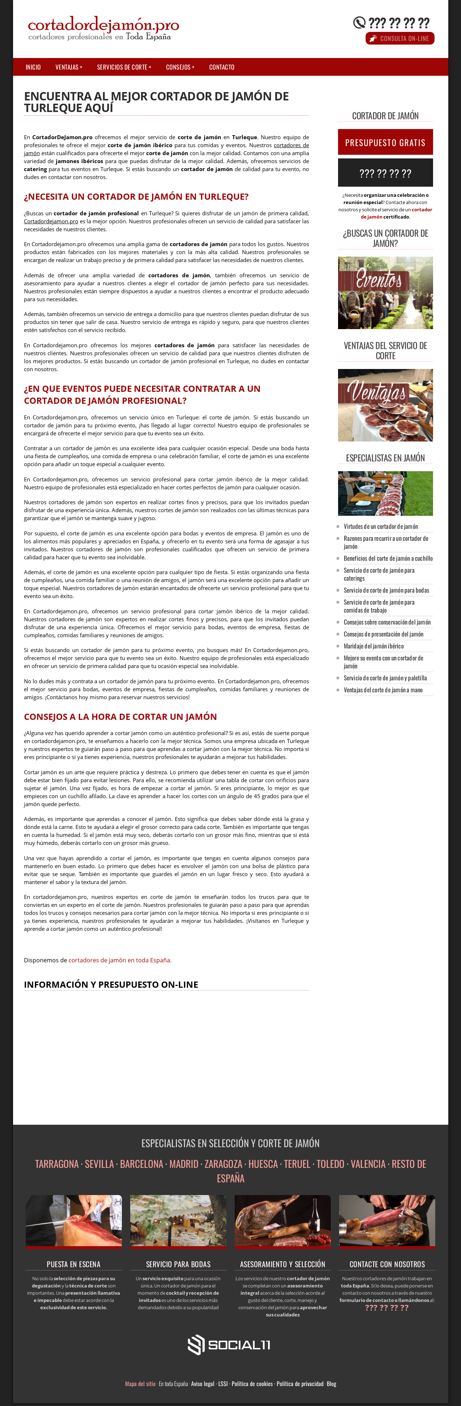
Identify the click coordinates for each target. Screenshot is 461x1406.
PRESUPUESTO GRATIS (385, 142)
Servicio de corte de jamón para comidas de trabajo (379, 605)
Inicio (33, 66)
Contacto (222, 66)
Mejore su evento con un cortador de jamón (384, 661)
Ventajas (67, 66)
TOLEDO (331, 1163)
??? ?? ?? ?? (399, 22)
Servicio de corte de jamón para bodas (386, 589)
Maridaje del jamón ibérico (374, 645)
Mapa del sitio (140, 1383)
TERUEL (297, 1163)
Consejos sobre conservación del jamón (387, 621)
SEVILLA (99, 1163)
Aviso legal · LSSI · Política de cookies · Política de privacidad (257, 1383)
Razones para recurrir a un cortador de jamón (386, 542)
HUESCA (263, 1163)
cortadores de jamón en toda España (119, 960)
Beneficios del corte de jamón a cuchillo (388, 558)
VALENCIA (368, 1163)
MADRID (183, 1163)
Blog (331, 1383)
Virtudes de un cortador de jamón (381, 526)
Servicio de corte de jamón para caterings (379, 573)
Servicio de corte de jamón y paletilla (385, 677)
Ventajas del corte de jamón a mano (383, 689)
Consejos (178, 66)
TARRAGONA (57, 1163)
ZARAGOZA (223, 1163)
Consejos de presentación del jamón (384, 633)
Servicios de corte (122, 66)
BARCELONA (141, 1163)
